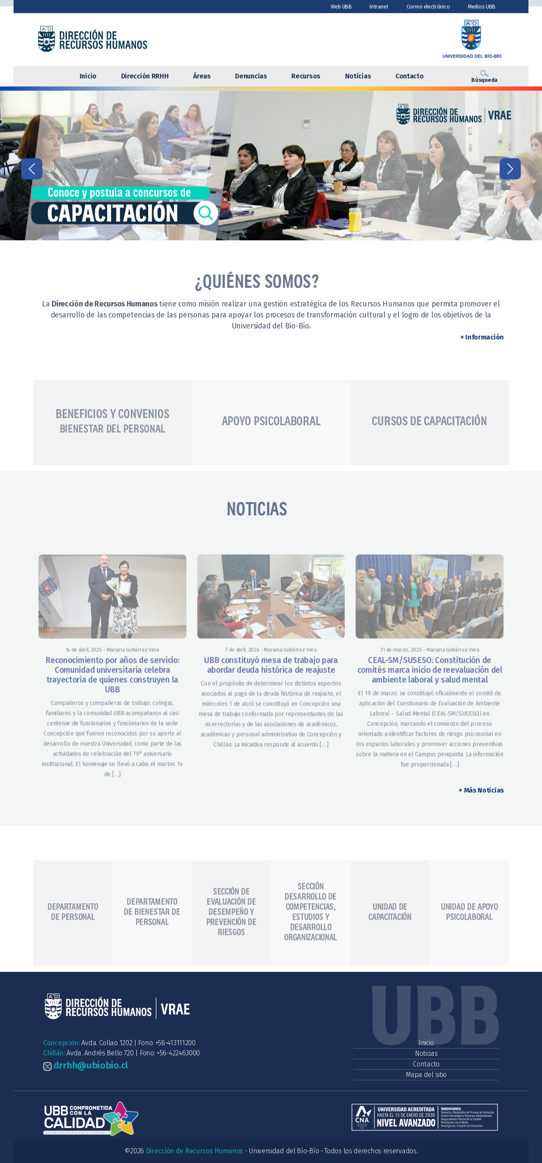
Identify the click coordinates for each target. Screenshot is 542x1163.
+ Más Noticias (481, 790)
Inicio (88, 76)
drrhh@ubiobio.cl (90, 1065)
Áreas (202, 76)
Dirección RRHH (145, 76)
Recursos (306, 76)
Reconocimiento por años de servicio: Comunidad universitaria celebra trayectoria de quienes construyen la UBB (112, 699)
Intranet (379, 6)
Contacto (409, 76)
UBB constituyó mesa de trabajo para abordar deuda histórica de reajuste (271, 689)
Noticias (358, 76)
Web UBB (341, 6)
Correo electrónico (428, 6)
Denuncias (251, 76)
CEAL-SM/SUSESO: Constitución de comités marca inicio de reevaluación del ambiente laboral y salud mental (429, 694)
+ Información (482, 337)
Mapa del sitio (426, 1075)
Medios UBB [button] (481, 6)
